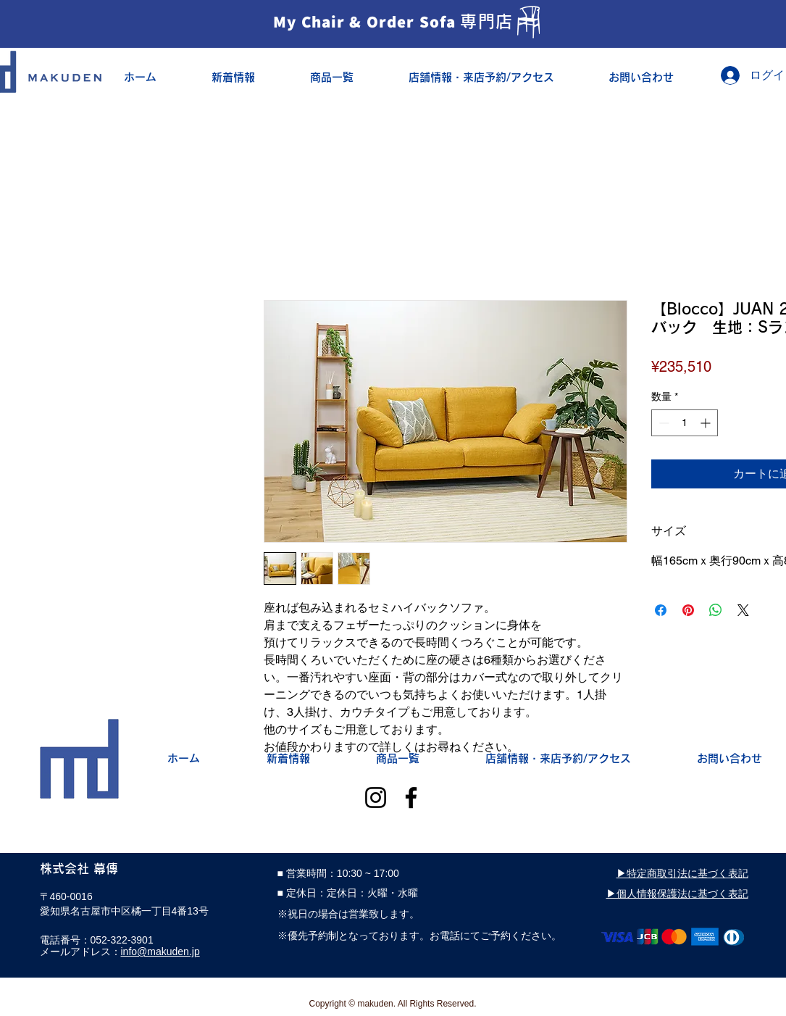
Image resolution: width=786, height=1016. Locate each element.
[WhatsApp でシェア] (715, 610)
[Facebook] (411, 797)
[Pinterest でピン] (688, 610)
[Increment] (707, 423)
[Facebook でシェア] (660, 610)
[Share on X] (743, 610)
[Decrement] (662, 423)
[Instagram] (375, 797)
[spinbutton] (685, 423)
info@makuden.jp (160, 951)
